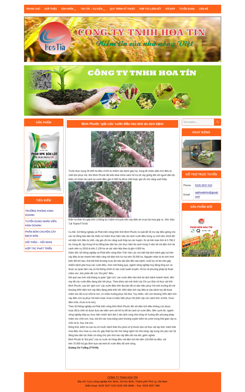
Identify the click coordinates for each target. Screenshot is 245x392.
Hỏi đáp (170, 8)
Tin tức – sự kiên (91, 8)
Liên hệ (203, 8)
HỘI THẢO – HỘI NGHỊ (38, 242)
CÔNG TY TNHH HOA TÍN (122, 377)
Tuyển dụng (187, 8)
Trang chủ (33, 8)
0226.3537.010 (203, 185)
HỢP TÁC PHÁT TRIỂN (38, 248)
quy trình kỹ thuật (122, 8)
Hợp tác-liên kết (150, 8)
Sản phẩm (67, 8)
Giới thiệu (50, 8)
